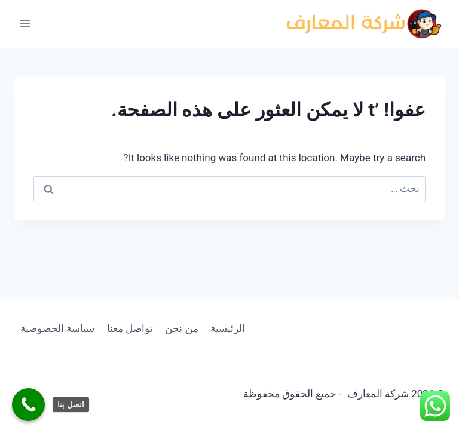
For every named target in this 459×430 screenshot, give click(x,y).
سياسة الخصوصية (57, 328)
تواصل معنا (130, 328)
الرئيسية (227, 328)
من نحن (181, 328)
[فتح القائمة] (25, 23)
